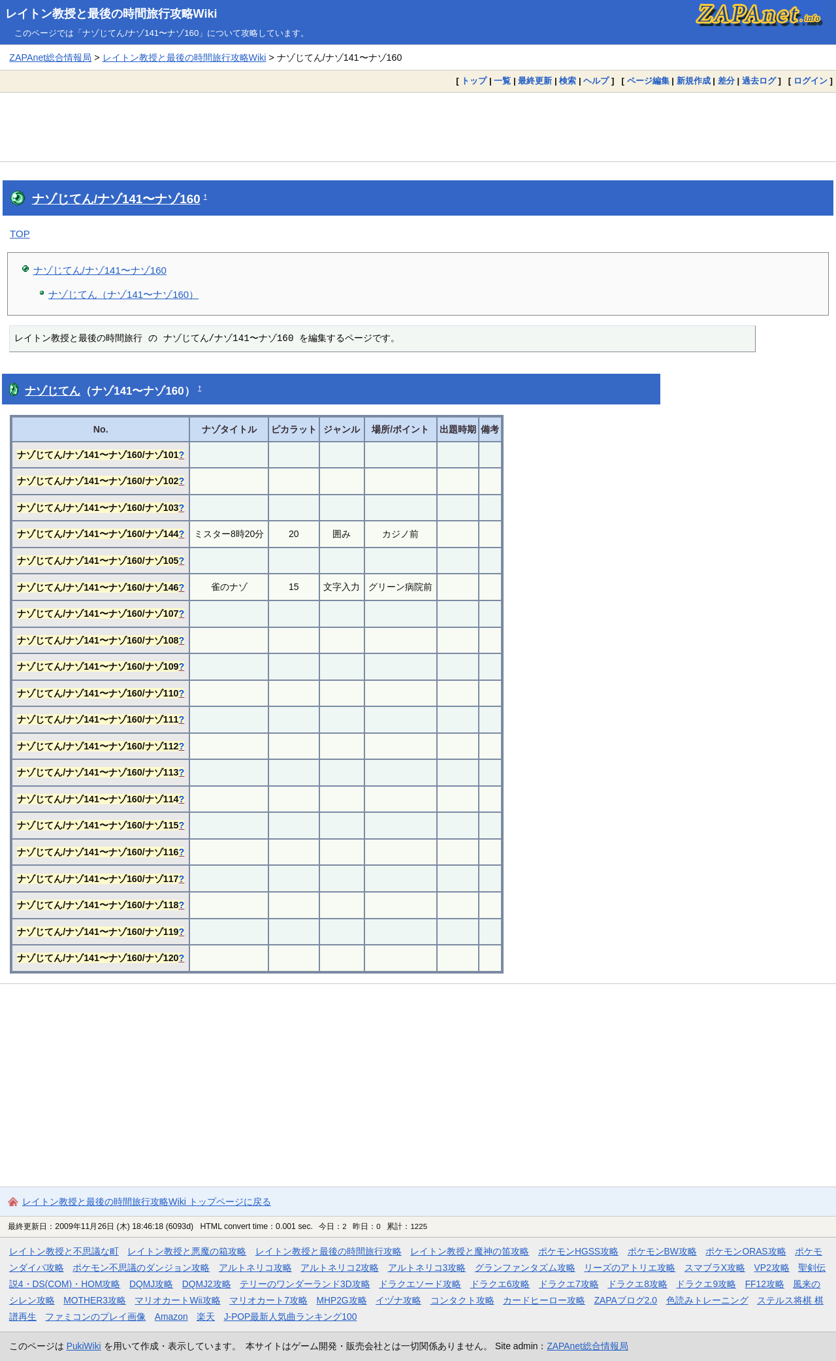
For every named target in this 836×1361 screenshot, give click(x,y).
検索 (567, 81)
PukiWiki (84, 1346)
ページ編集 (648, 81)
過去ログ (759, 81)
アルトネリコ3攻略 (427, 1267)
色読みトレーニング (707, 1300)
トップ (474, 81)
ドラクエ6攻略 (500, 1284)
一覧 (502, 81)
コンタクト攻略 (462, 1300)
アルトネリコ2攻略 (339, 1267)
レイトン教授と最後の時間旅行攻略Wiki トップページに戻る (146, 1201)
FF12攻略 (764, 1284)
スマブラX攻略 (714, 1267)
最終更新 (535, 81)
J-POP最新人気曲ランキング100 (290, 1316)
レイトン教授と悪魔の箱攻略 (186, 1251)
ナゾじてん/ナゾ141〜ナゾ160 (116, 199)
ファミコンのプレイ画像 (95, 1316)
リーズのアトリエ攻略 (629, 1267)
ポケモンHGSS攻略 (578, 1251)
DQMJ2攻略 (206, 1284)
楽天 (206, 1316)
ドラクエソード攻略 (420, 1284)
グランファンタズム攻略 (525, 1267)
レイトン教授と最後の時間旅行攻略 (328, 1251)
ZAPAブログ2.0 (625, 1300)
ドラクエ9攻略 (706, 1284)
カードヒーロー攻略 (544, 1300)
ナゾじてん (52, 391)
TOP (20, 233)
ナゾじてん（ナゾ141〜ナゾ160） (123, 294)
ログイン (811, 81)
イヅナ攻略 (398, 1300)
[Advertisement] (418, 126)
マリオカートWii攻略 (177, 1300)
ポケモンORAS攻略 (745, 1251)
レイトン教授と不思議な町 (64, 1251)
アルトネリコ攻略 (255, 1267)
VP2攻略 (772, 1267)
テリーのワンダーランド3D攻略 (305, 1284)
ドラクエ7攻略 (569, 1284)
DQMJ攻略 (151, 1284)
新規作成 (694, 81)
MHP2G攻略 (341, 1300)
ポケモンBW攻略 (662, 1251)
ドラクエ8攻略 (637, 1284)
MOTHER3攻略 (94, 1300)
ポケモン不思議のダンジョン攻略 (141, 1267)
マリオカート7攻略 (268, 1300)
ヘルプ (596, 81)
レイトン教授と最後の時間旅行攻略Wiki (111, 13)
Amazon (171, 1316)
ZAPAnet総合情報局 (50, 57)
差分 (726, 81)
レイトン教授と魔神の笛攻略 (469, 1251)
